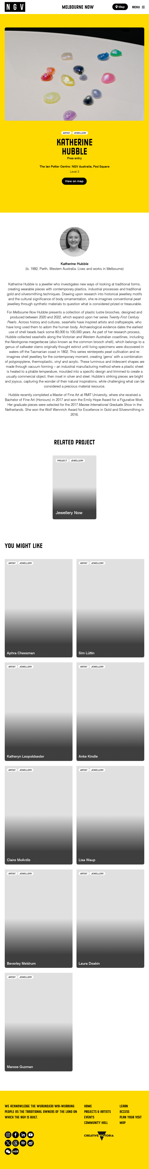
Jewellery (80, 133)
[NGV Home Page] (15, 7)
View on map (74, 181)
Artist (66, 133)
